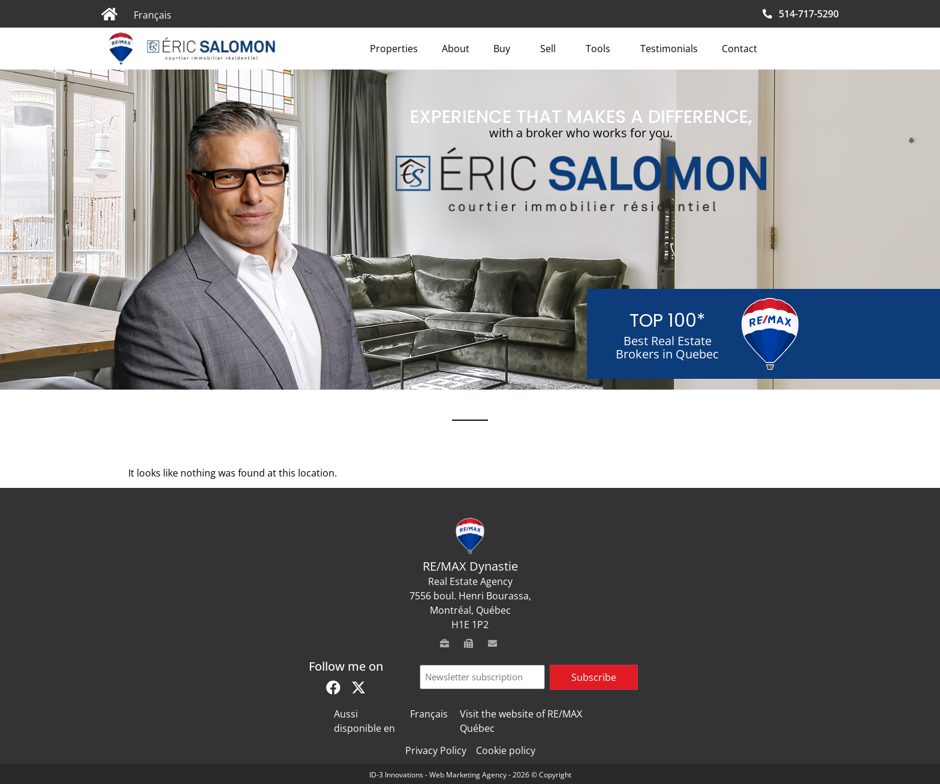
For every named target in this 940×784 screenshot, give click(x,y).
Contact (739, 48)
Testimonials (669, 48)
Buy (504, 48)
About (455, 48)
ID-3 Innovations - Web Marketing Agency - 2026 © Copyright (470, 775)
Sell (551, 48)
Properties (394, 48)
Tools (601, 48)
